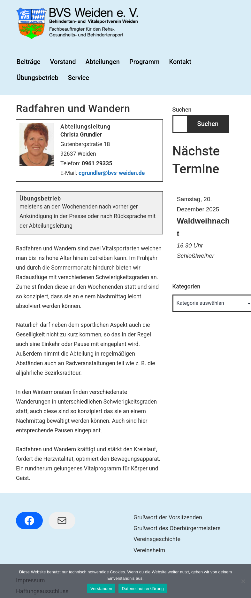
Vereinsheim (149, 550)
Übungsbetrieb (37, 78)
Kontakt (180, 62)
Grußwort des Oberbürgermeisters (177, 528)
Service (78, 78)
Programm (144, 62)
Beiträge (29, 62)
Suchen (182, 109)
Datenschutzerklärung (143, 588)
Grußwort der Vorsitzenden (167, 517)
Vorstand (63, 62)
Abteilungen (102, 62)
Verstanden (101, 588)
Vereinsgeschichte (156, 539)
